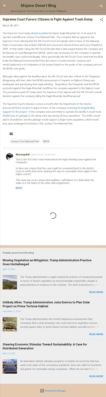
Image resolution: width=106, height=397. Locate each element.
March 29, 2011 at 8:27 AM (43, 154)
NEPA (46, 141)
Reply (19, 188)
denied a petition (40, 33)
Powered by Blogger (53, 390)
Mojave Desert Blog (38, 5)
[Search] (101, 7)
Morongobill (23, 154)
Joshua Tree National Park (25, 141)
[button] (101, 20)
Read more (96, 292)
